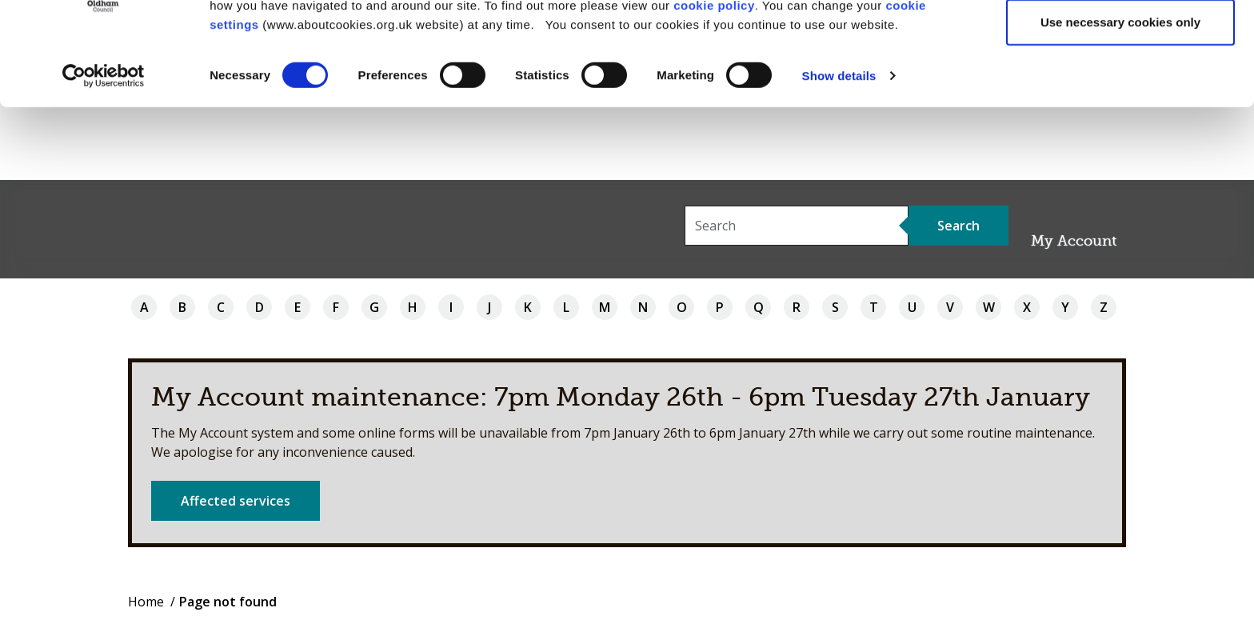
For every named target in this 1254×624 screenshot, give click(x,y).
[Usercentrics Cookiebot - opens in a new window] (104, 149)
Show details (839, 148)
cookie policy (714, 77)
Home (146, 601)
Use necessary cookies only (1120, 95)
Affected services (235, 501)
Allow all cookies (1120, 42)
